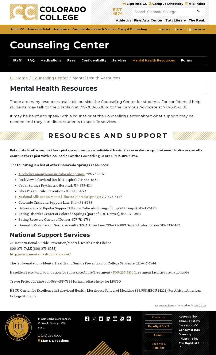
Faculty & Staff (158, 326)
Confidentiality (93, 60)
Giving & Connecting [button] (132, 29)
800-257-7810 (123, 272)
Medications (50, 60)
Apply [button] (164, 29)
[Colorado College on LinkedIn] (108, 318)
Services (119, 60)
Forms (186, 60)
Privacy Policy (188, 338)
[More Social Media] (129, 318)
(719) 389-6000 (50, 335)
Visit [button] (179, 29)
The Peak (197, 20)
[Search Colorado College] (164, 12)
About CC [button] (17, 29)
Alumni (158, 335)
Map (44, 341)
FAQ (31, 60)
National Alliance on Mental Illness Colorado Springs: (59, 197)
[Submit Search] (198, 11)
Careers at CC (188, 325)
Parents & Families (159, 345)
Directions (60, 341)
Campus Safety (189, 321)
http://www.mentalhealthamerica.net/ (40, 254)
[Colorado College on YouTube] (115, 318)
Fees (71, 60)
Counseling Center (59, 45)
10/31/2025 (199, 305)
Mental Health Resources (153, 60)
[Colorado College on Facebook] (87, 318)
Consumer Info (189, 329)
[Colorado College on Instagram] (94, 318)
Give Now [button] (197, 29)
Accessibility (188, 316)
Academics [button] (61, 29)
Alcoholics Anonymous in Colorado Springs (51, 174)
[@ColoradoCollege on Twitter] (101, 318)
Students (158, 317)
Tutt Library (175, 20)
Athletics (123, 20)
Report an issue (164, 305)
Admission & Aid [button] (38, 29)
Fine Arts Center (148, 20)
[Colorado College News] (122, 318)
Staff (17, 60)
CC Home (19, 78)
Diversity (185, 334)
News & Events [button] (103, 29)
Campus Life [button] (81, 29)
